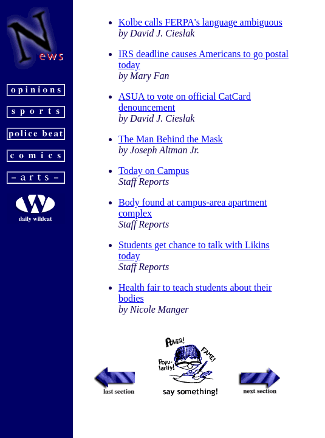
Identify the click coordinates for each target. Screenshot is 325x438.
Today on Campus (153, 170)
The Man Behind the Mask (170, 139)
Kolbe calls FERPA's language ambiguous (200, 22)
